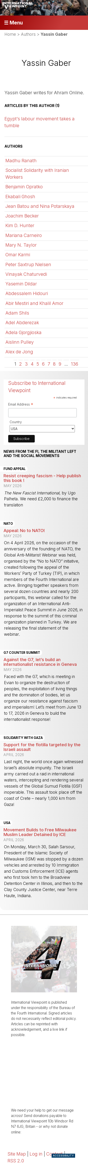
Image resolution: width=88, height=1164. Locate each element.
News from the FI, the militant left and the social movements (40, 454)
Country (16, 422)
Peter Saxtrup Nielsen (28, 264)
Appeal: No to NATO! (24, 530)
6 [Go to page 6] (43, 364)
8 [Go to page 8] (54, 364)
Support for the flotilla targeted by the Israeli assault (42, 747)
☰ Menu (13, 23)
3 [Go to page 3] (26, 364)
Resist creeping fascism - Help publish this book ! (42, 478)
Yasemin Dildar (21, 284)
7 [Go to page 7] (49, 364)
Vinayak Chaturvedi (26, 274)
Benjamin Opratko (24, 186)
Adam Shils (17, 313)
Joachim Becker (22, 216)
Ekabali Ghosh (20, 196)
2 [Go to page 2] (20, 364)
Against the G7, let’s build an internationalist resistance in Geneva (40, 662)
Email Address (20, 405)
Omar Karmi (17, 254)
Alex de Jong (19, 352)
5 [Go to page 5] (37, 364)
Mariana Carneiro (23, 235)
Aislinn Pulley (19, 342)
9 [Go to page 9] (60, 364)
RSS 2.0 (16, 1161)
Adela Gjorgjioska (23, 332)
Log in (36, 1154)
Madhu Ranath (21, 160)
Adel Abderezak (22, 322)
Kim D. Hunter (19, 225)
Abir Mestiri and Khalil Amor (34, 303)
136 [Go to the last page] (74, 364)
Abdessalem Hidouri (26, 293)
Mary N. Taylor (21, 245)
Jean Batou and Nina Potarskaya (39, 206)
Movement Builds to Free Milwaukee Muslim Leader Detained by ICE (40, 832)
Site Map (17, 1154)
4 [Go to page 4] (32, 364)
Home (10, 34)
